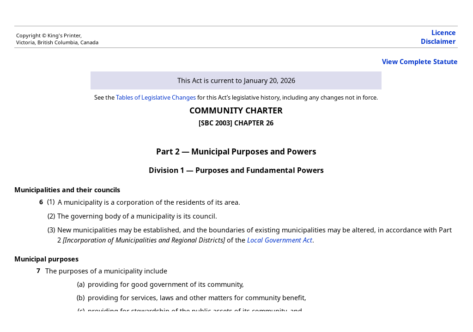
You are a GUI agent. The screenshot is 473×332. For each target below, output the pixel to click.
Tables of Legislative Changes (156, 97)
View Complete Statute (420, 61)
